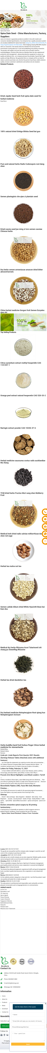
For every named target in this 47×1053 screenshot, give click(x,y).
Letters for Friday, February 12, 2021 (14, 769)
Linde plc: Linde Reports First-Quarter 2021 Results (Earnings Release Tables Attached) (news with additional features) (22, 757)
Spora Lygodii (4, 895)
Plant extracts (6, 1043)
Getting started (4, 29)
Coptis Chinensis (5, 899)
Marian (9, 867)
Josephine (10, 855)
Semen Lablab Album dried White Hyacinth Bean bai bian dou (22, 608)
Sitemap (3, 795)
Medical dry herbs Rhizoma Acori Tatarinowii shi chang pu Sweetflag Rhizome (21, 648)
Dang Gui (2, 905)
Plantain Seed (4, 906)
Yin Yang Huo (4, 893)
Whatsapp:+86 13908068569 (12, 987)
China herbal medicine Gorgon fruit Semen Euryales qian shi (22, 311)
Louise (9, 849)
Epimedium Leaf (5, 891)
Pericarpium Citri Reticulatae (15, 45)
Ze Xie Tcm (3, 889)
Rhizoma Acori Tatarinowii (7, 908)
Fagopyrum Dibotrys (6, 901)
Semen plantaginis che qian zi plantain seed (19, 196)
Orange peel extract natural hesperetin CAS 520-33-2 (23, 395)
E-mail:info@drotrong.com (11, 983)
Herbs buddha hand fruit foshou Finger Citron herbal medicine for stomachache (22, 746)
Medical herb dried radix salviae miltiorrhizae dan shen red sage (21, 535)
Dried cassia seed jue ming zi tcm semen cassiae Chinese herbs (21, 230)
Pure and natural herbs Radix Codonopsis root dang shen (22, 165)
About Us (4, 999)
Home (3, 996)
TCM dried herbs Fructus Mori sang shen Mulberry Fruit (21, 494)
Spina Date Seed (5, 31)
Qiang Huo (29, 43)
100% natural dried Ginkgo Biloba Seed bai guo (20, 131)
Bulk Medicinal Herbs (6, 903)
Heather (9, 881)
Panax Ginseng (4, 897)
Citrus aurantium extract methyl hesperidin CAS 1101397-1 (20, 364)
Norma (9, 875)
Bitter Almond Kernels (38, 43)
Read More (3, 101)
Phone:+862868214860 (10, 979)
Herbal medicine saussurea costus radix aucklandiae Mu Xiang (22, 461)
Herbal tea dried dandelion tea (13, 680)
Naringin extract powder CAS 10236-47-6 (18, 428)
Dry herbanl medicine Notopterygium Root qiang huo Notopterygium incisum (22, 713)
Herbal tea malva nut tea (10, 566)
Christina (10, 861)
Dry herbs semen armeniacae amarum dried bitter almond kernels (21, 271)
